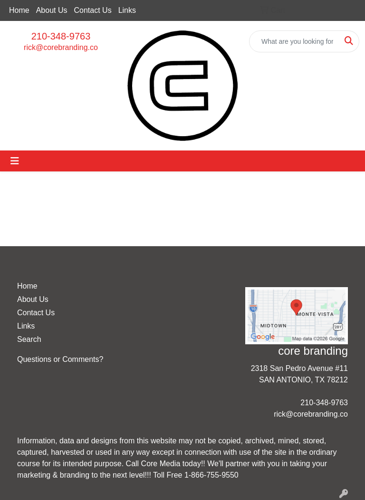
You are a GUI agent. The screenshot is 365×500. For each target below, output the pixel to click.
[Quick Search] (294, 41)
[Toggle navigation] (15, 161)
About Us (51, 10)
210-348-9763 (61, 36)
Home (19, 10)
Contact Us (93, 10)
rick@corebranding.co (61, 47)
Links (127, 10)
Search (29, 339)
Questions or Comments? (60, 359)
